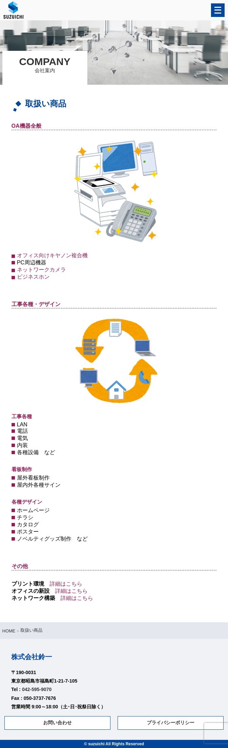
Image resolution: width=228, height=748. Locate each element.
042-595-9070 (37, 689)
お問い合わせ (57, 722)
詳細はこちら (66, 584)
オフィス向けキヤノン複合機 (52, 255)
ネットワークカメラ (41, 269)
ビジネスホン (33, 277)
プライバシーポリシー (170, 722)
